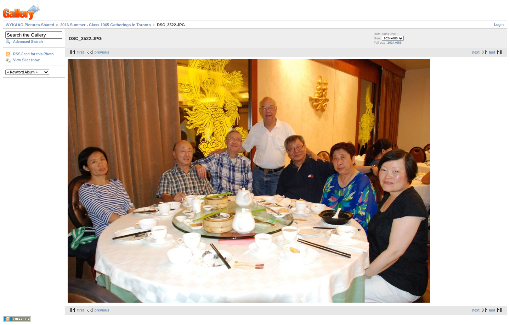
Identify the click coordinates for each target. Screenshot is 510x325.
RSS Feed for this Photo (33, 54)
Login (499, 25)
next (476, 52)
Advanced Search (28, 42)
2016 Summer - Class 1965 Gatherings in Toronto (105, 25)
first (80, 52)
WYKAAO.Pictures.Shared (30, 25)
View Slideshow (26, 60)
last (492, 52)
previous (102, 52)
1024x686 (394, 42)
